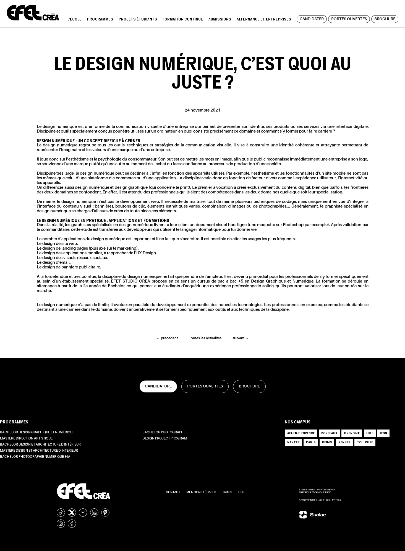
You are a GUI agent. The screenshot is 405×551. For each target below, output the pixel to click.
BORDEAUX (329, 433)
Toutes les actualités (205, 338)
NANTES (293, 442)
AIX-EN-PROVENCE (301, 433)
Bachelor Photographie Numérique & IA (35, 457)
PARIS (310, 442)
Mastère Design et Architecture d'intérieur (39, 450)
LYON (383, 433)
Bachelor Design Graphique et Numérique (37, 432)
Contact (173, 492)
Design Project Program (164, 438)
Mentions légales (201, 492)
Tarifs (227, 492)
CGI (241, 492)
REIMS (327, 442)
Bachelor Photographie (164, 432)
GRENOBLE (352, 433)
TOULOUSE (365, 442)
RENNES (344, 442)
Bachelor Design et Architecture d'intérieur (40, 444)
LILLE (369, 433)
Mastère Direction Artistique (26, 438)
